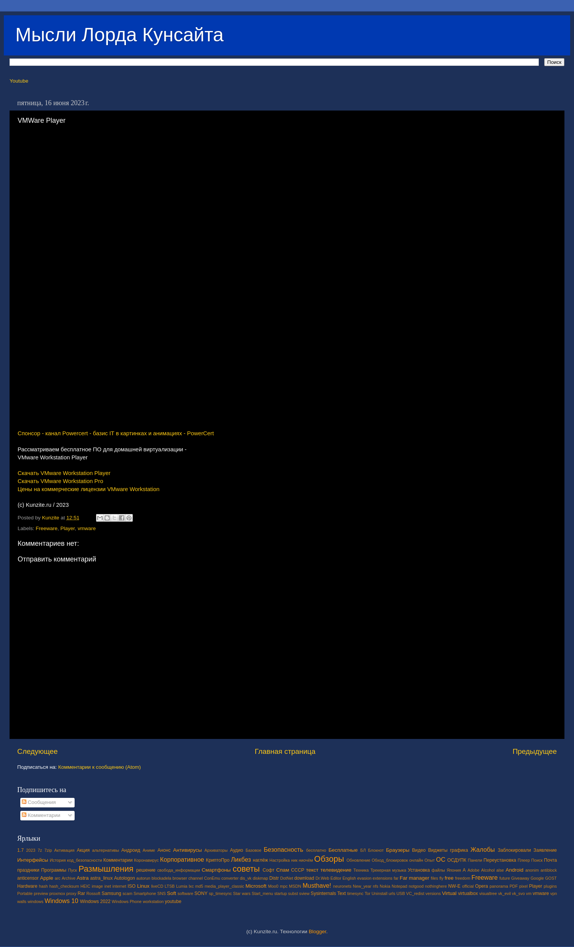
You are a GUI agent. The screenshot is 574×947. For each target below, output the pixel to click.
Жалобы (482, 849)
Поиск (537, 860)
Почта (550, 860)
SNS (161, 893)
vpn (553, 893)
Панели (475, 860)
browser (180, 878)
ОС (440, 859)
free (449, 878)
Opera (481, 886)
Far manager (414, 878)
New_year (362, 886)
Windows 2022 (95, 901)
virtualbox (468, 893)
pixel (523, 886)
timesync (355, 893)
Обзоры (329, 859)
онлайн (416, 860)
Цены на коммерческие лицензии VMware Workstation (89, 489)
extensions (383, 878)
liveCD (157, 886)
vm (529, 893)
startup (280, 893)
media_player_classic (224, 886)
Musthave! (317, 885)
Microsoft (255, 886)
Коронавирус (146, 860)
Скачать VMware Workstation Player (64, 473)
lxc (191, 886)
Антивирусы (187, 850)
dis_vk (246, 878)
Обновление (358, 860)
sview (304, 893)
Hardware (27, 886)
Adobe (473, 870)
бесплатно (316, 850)
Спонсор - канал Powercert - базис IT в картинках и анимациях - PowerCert (116, 433)
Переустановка (500, 860)
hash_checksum (64, 886)
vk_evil (504, 893)
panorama (498, 886)
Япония (454, 870)
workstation (153, 901)
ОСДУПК (456, 860)
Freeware (46, 528)
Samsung (111, 893)
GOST (551, 878)
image (97, 886)
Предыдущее (534, 751)
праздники (28, 870)
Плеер (524, 860)
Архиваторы (216, 850)
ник (294, 860)
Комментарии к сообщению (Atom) (99, 767)
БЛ (363, 850)
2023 (30, 850)
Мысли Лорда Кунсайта (119, 35)
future (504, 878)
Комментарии (41, 815)
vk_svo (518, 893)
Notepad (400, 886)
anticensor (28, 878)
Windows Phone (127, 901)
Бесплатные (342, 850)
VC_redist (415, 893)
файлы (438, 870)
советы (246, 869)
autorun (143, 878)
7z (40, 850)
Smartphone (145, 893)
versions (433, 893)
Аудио (236, 850)
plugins (550, 886)
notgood (416, 886)
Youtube (19, 81)
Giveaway (520, 878)
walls (21, 901)
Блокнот (376, 850)
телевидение (335, 870)
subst (293, 893)
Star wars (242, 893)
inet (107, 886)
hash (43, 886)
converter (229, 878)
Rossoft (93, 893)
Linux (143, 886)
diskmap (260, 878)
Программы (54, 870)
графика (459, 850)
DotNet (286, 878)
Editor (336, 878)
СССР (297, 870)
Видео (419, 850)
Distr (274, 878)
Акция (83, 850)
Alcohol (487, 870)
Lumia (181, 886)
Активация (64, 850)
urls (391, 893)
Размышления (105, 869)
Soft (171, 893)
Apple (47, 878)
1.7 (20, 850)
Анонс (163, 850)
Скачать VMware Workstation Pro (60, 481)
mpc (283, 886)
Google (537, 878)
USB (400, 893)
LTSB (169, 886)
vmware (87, 528)
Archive (68, 878)
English (349, 878)
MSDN (295, 886)
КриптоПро (218, 860)
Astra (83, 878)
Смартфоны (216, 870)
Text (341, 893)
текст (312, 870)
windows (35, 901)
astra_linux (101, 878)
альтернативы (105, 850)
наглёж (260, 860)
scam (127, 893)
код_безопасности (84, 860)
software (185, 893)
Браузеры (397, 850)
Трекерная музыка (388, 870)
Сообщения (39, 802)
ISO (131, 886)
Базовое (253, 850)
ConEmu (212, 878)
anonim (532, 870)
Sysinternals (323, 893)
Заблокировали (514, 850)
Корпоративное (182, 859)
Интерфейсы (32, 860)
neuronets (342, 886)
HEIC (85, 886)
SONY (200, 893)
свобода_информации (178, 870)
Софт (268, 870)
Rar (81, 893)
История (58, 860)
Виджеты (438, 850)
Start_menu (262, 893)
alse (500, 870)
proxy (71, 893)
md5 (199, 886)
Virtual (449, 893)
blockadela (161, 878)
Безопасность (283, 849)
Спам (282, 870)
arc (57, 878)
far (396, 878)
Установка (419, 870)
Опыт (429, 860)
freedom (462, 878)
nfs (375, 886)
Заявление (545, 850)
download (304, 878)
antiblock (549, 870)
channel (195, 878)
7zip (48, 850)
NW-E (454, 886)
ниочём (306, 860)
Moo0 (273, 886)
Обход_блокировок (390, 860)
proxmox (57, 893)
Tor (367, 893)
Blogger (317, 931)
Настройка (279, 860)
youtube (173, 901)
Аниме (149, 850)
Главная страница (285, 751)
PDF (513, 886)
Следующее (37, 751)
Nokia (385, 886)
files (434, 878)
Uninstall (379, 893)
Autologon (124, 878)
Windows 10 (61, 900)
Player (67, 528)
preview (41, 893)
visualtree (488, 893)
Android (514, 870)
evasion (364, 878)
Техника (361, 870)
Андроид (130, 850)
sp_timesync (220, 893)
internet (119, 886)
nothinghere (436, 886)
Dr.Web (322, 878)
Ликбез (241, 859)
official (467, 886)
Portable (25, 893)
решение (145, 870)
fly (441, 878)
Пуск (72, 870)
